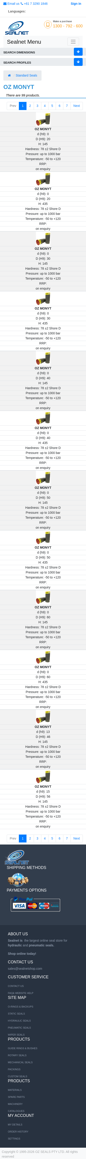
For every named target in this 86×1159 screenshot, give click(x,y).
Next (76, 106)
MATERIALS (15, 1090)
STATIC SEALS (16, 1013)
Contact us (16, 986)
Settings (14, 1138)
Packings (14, 1069)
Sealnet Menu (24, 42)
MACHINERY (15, 1104)
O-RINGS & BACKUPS (20, 1006)
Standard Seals (27, 75)
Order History (18, 1131)
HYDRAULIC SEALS (19, 1020)
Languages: (17, 11)
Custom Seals (17, 1076)
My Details (15, 1124)
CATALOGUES (16, 1111)
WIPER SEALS (16, 1034)
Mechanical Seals (20, 1062)
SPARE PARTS (16, 1097)
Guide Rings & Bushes (22, 1048)
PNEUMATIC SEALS (19, 1027)
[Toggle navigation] (73, 42)
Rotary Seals (17, 1055)
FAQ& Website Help (20, 993)
